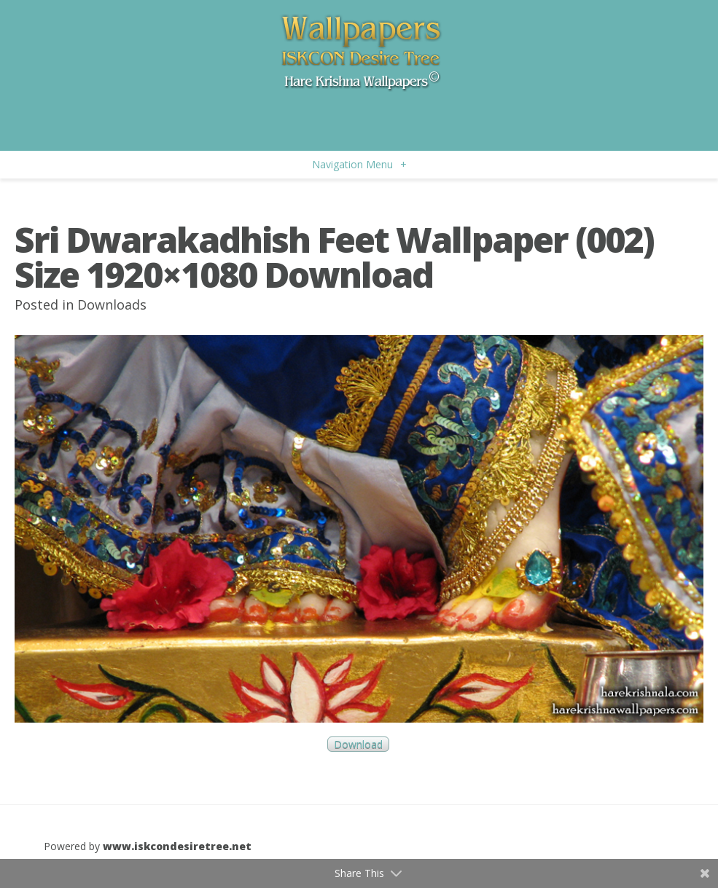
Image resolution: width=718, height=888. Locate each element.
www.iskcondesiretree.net (177, 846)
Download (358, 744)
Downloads (112, 304)
